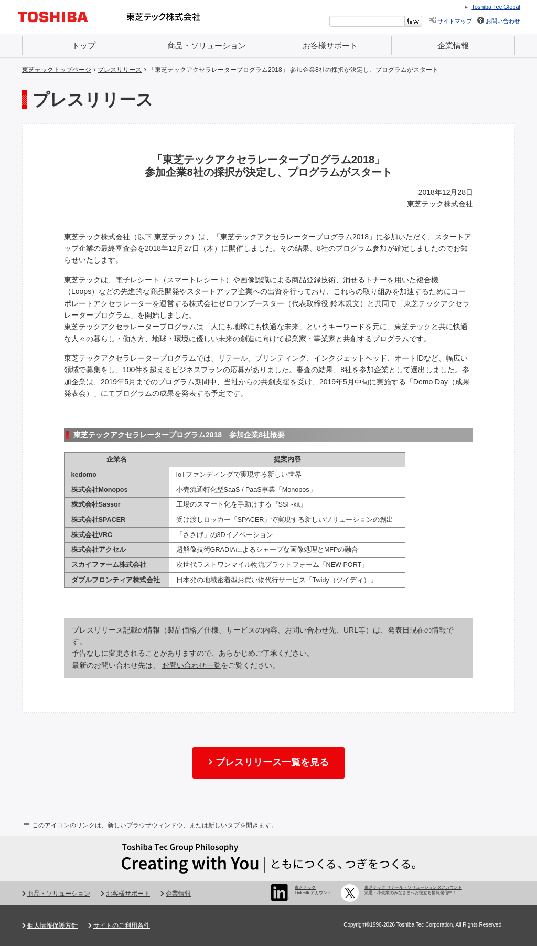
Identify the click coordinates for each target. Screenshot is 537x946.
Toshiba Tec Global (495, 7)
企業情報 (453, 45)
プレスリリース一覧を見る (272, 762)
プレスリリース (120, 69)
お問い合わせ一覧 (191, 665)
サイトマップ (454, 21)
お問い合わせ (503, 21)
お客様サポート (330, 45)
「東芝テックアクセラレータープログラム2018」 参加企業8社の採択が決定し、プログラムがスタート (293, 69)
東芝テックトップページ (56, 69)
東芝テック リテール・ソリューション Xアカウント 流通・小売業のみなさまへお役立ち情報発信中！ (413, 890)
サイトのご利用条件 (121, 925)
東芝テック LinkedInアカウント (313, 890)
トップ (83, 45)
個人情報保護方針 (52, 925)
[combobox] (367, 21)
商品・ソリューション (206, 45)
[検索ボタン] (413, 21)
